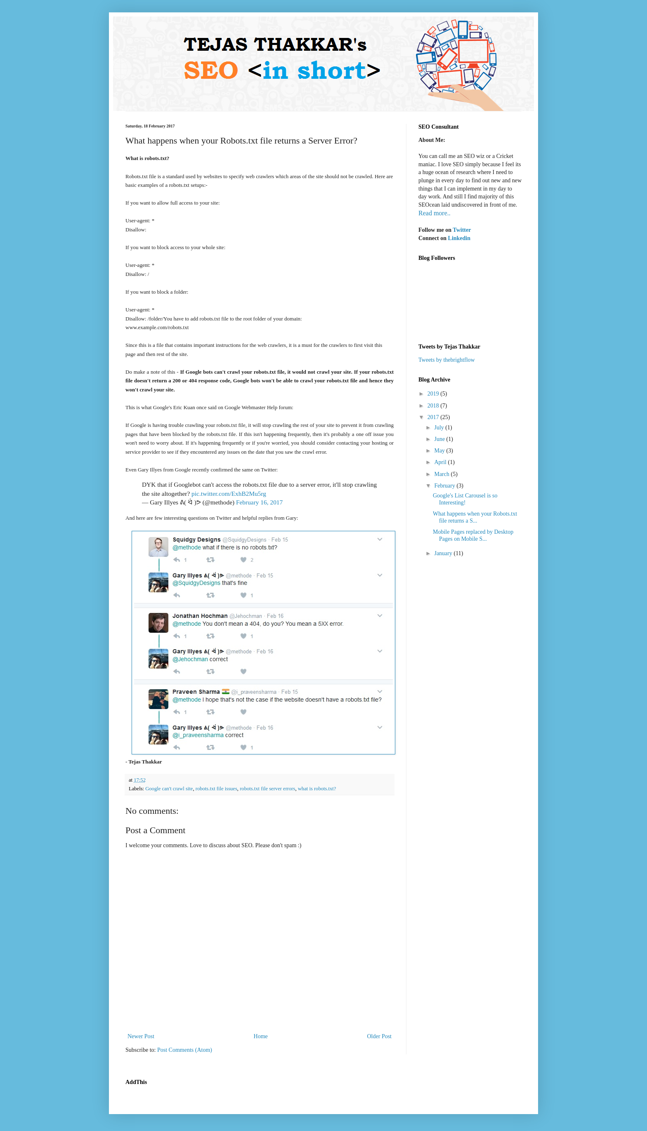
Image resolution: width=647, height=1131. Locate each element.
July (439, 427)
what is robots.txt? (317, 789)
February (445, 486)
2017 (434, 417)
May (440, 451)
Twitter (462, 230)
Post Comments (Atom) (184, 1050)
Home (261, 1036)
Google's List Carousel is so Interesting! (465, 499)
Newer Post (141, 1036)
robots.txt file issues (216, 789)
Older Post (379, 1036)
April (441, 462)
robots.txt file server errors (267, 789)
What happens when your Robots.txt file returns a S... (475, 517)
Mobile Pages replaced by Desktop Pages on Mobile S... (473, 535)
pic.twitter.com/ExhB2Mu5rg (228, 493)
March (442, 474)
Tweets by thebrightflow (446, 360)
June (440, 439)
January (443, 553)
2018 (434, 406)
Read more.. (434, 213)
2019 (434, 394)
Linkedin (459, 238)
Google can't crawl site (169, 789)
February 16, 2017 (259, 502)
